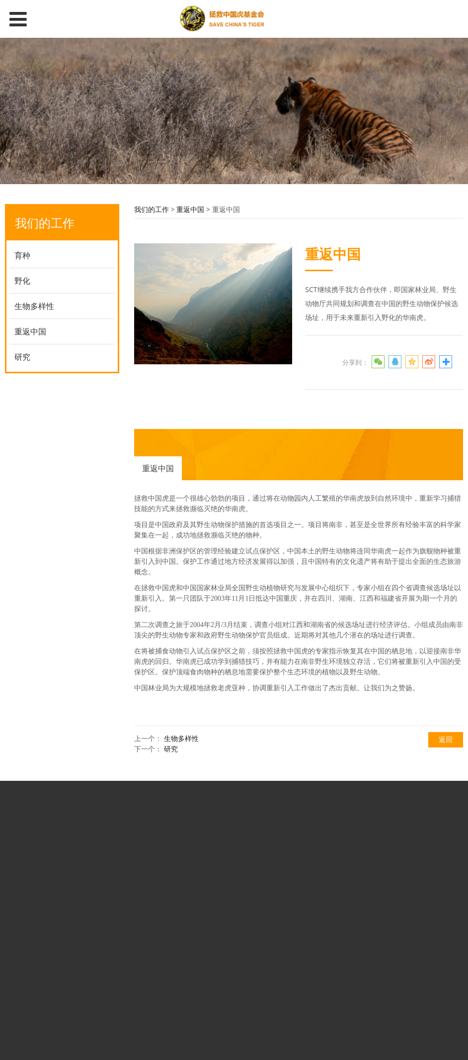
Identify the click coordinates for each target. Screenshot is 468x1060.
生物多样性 (34, 306)
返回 (446, 739)
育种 (22, 255)
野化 (22, 280)
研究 (22, 356)
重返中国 (30, 331)
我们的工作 (151, 209)
